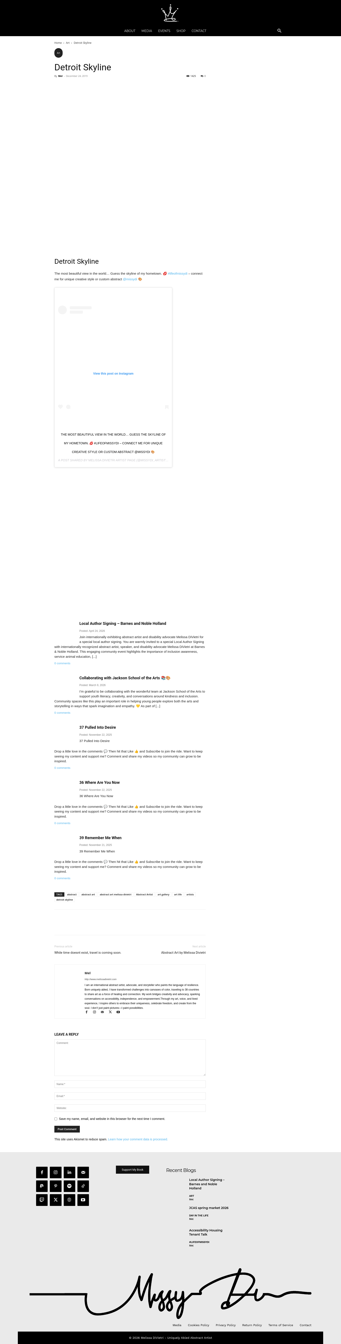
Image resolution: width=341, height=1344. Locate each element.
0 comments (62, 663)
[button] (279, 31)
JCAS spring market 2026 (209, 1208)
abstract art (88, 894)
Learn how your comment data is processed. (138, 1139)
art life (178, 894)
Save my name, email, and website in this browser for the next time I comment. (112, 1119)
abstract (72, 894)
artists (190, 894)
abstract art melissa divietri (115, 894)
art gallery (163, 894)
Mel (60, 76)
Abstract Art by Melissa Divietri (183, 953)
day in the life (198, 1215)
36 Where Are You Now (99, 782)
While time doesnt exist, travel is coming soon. (87, 953)
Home (58, 43)
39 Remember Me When (100, 837)
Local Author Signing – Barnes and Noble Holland (122, 623)
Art (68, 43)
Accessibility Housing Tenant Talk (205, 1233)
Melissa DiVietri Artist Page (111, 460)
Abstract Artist (144, 894)
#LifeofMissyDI (199, 1242)
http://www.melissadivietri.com (101, 979)
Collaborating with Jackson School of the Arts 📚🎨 (124, 678)
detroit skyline (64, 899)
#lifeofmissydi (177, 273)
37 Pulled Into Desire (97, 727)
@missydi (130, 279)
